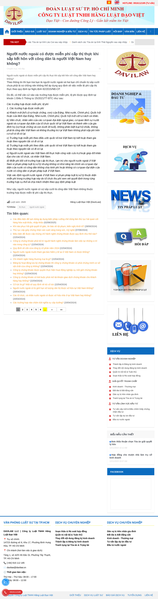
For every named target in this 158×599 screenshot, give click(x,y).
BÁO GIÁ (29, 31)
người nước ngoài (36, 207)
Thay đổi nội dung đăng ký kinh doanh (130, 368)
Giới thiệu (75, 595)
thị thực (22, 207)
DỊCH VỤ (82, 31)
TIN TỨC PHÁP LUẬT (100, 31)
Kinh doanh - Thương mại (124, 386)
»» (61, 309)
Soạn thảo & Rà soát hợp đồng (126, 376)
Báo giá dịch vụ (115, 595)
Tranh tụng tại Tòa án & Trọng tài (127, 398)
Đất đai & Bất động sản (123, 390)
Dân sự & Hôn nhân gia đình (125, 394)
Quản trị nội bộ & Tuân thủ (125, 372)
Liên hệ (141, 31)
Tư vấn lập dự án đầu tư (124, 416)
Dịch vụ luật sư (93, 595)
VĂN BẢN (129, 31)
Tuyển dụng (135, 595)
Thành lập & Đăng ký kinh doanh (127, 364)
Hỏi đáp (21, 69)
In (100, 69)
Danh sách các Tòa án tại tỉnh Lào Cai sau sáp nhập (48, 42)
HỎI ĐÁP (117, 31)
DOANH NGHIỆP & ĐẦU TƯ (62, 31)
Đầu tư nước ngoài (121, 419)
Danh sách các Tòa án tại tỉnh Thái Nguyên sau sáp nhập (104, 42)
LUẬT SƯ (41, 31)
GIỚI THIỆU (17, 31)
